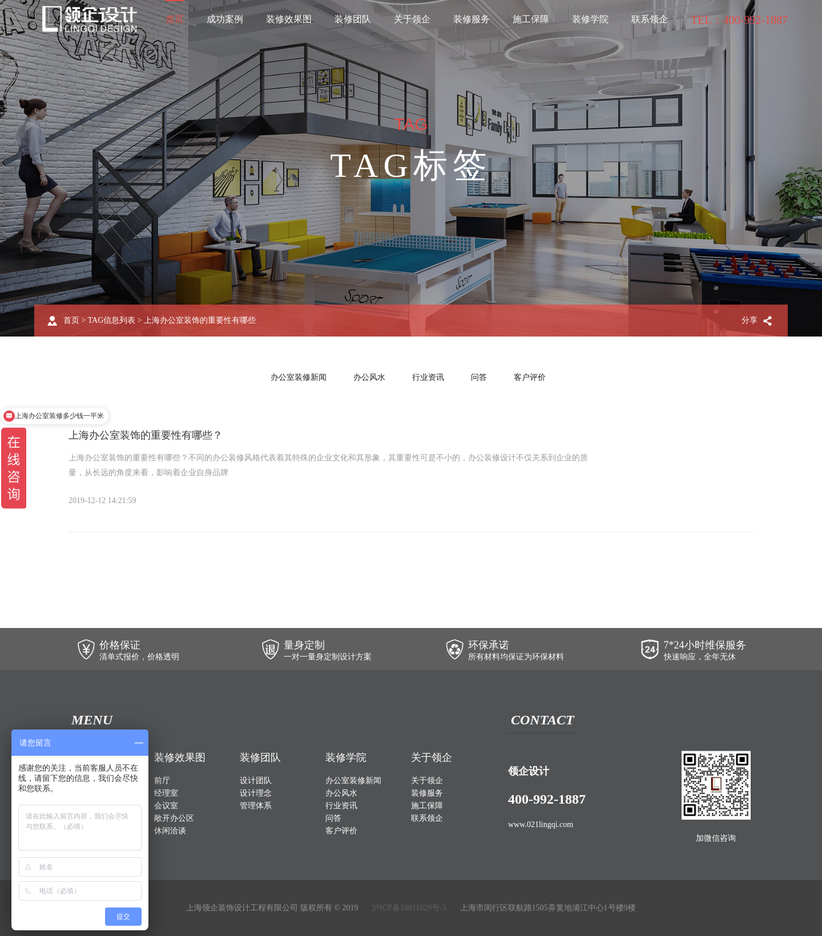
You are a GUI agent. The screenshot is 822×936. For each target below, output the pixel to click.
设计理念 (256, 793)
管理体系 (256, 805)
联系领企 (649, 19)
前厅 (162, 780)
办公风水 (369, 377)
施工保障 (531, 19)
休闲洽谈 (170, 830)
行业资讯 (428, 377)
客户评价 (530, 377)
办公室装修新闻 (299, 377)
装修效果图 (289, 19)
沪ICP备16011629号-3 (409, 907)
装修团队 (353, 19)
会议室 (166, 805)
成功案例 (225, 19)
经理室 (166, 793)
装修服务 (471, 19)
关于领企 (412, 19)
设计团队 (256, 780)
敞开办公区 (174, 818)
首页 (175, 19)
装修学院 (590, 19)
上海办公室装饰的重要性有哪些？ (145, 435)
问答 (479, 377)
